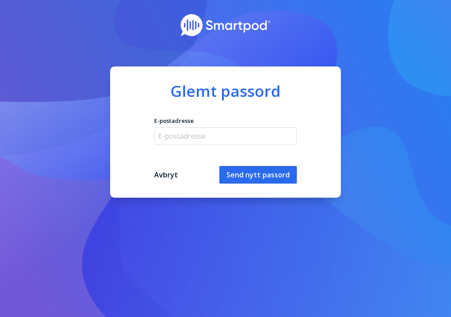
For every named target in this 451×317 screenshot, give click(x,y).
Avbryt (166, 175)
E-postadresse (174, 121)
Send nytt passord (258, 175)
